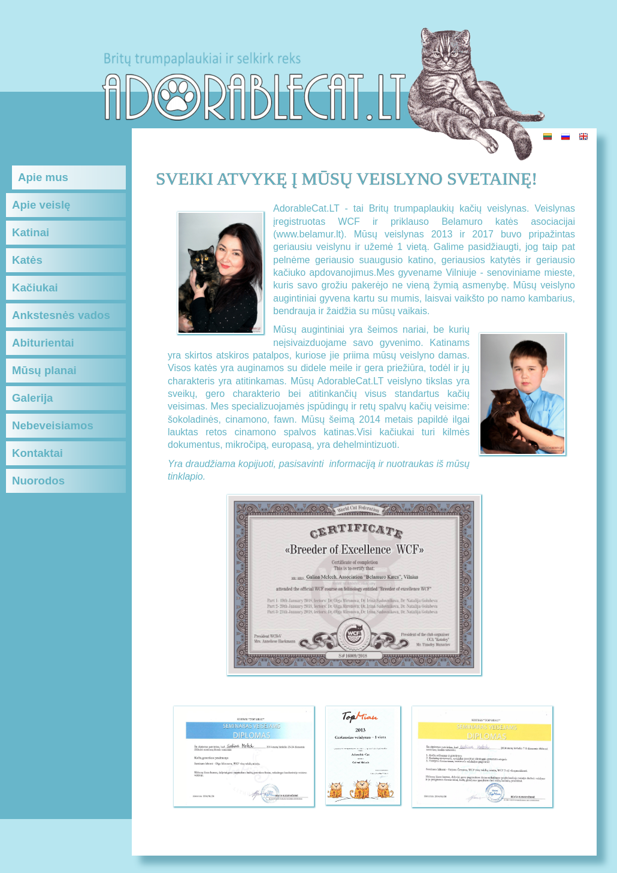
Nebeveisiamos (52, 425)
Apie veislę (41, 204)
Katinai (30, 232)
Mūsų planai (44, 370)
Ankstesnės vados (61, 315)
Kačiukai (35, 287)
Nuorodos (38, 480)
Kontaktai (37, 453)
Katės (27, 260)
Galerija (32, 398)
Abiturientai (43, 342)
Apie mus (43, 177)
